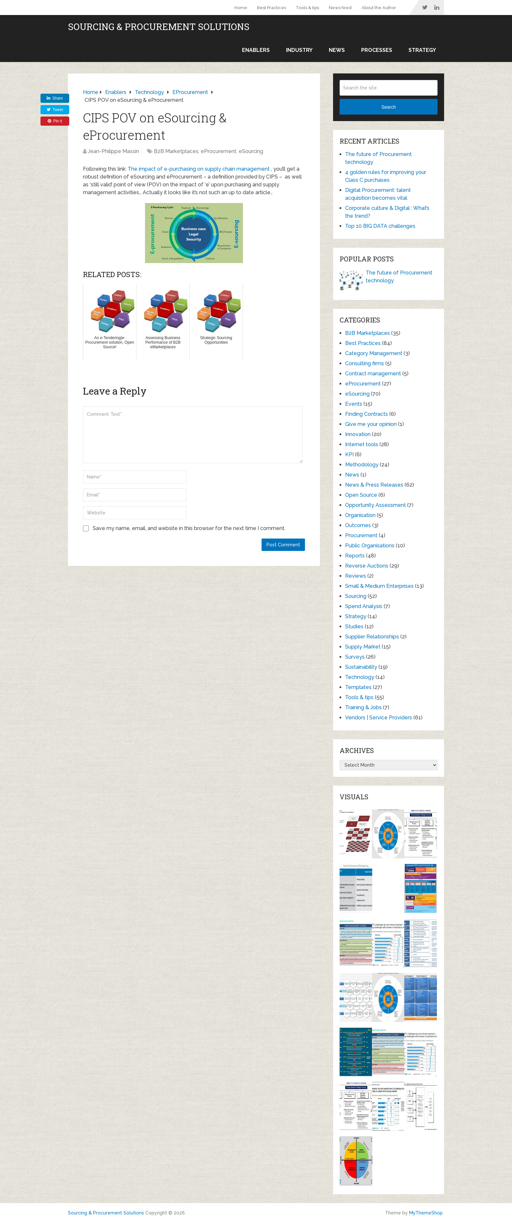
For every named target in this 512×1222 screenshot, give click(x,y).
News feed (340, 7)
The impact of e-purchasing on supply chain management (199, 169)
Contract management (373, 373)
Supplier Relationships (372, 637)
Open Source (361, 495)
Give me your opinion (371, 424)
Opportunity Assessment (375, 505)
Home (240, 7)
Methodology (361, 465)
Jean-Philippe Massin (113, 151)
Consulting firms (364, 363)
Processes (376, 50)
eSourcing (251, 151)
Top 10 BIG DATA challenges (380, 226)
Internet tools (361, 444)
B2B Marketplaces (176, 151)
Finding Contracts (366, 414)
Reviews (355, 576)
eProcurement (218, 151)
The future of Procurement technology (399, 277)
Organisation (360, 515)
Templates (358, 687)
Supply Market (362, 647)
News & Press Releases (374, 485)
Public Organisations (369, 545)
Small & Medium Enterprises (379, 586)
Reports (355, 556)
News (337, 50)
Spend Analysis (363, 606)
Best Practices (271, 7)
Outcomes (358, 525)
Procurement (361, 535)
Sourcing (355, 596)
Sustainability (361, 667)
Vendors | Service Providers (378, 717)
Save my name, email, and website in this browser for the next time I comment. (189, 528)
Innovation (358, 434)
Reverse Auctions (366, 566)
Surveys (355, 657)
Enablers (256, 50)
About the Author (378, 7)
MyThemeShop (426, 1212)
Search (388, 107)
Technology (359, 677)
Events (353, 404)
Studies (354, 626)
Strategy (422, 50)
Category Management (373, 353)
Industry (299, 50)
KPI (349, 454)
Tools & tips (307, 7)
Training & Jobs (363, 707)
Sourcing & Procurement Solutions (158, 26)
